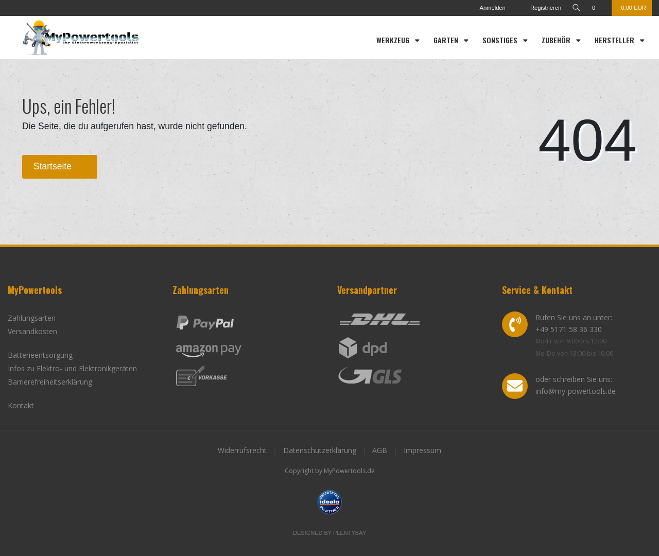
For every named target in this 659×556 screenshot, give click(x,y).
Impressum (422, 450)
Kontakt (21, 405)
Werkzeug (393, 39)
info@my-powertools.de (575, 391)
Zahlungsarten (32, 318)
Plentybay (349, 533)
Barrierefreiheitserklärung (50, 382)
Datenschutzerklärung (319, 450)
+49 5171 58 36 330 (568, 329)
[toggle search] (576, 8)
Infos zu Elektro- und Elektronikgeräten (72, 368)
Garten (446, 39)
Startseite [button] (59, 166)
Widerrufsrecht (242, 450)
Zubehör (557, 39)
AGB (379, 450)
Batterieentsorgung (40, 355)
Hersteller (615, 39)
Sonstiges (500, 39)
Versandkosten (32, 331)
